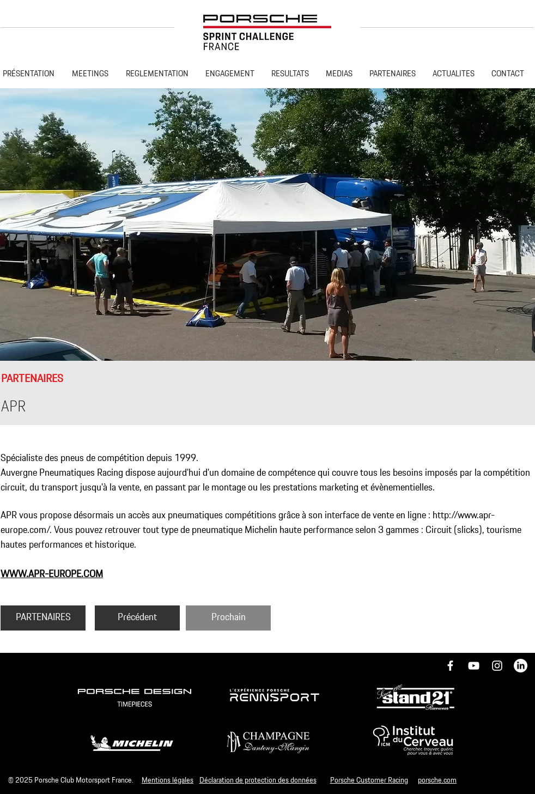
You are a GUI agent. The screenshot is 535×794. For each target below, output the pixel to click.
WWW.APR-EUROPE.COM (52, 574)
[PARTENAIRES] (43, 618)
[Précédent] (137, 618)
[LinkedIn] (520, 665)
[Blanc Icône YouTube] (474, 665)
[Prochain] (228, 618)
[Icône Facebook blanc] (450, 665)
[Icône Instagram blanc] (497, 665)
